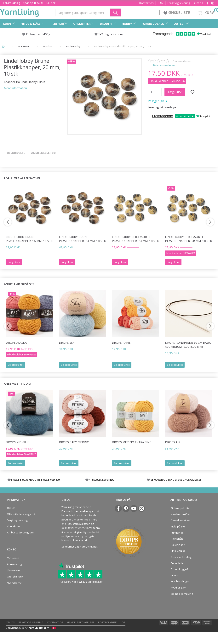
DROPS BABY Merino (74, 442)
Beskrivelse (16, 153)
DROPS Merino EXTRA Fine (131, 442)
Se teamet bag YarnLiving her (79, 546)
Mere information (15, 88)
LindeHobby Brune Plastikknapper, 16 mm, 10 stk (29, 239)
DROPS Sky (67, 342)
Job (123, 622)
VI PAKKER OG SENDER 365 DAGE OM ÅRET (176, 479)
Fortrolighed (107, 622)
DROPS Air (172, 442)
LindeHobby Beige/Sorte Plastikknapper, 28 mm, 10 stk (188, 239)
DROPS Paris (121, 342)
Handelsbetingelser (80, 622)
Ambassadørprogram (20, 532)
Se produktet (15, 364)
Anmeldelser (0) (43, 153)
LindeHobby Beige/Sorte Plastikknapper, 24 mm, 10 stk (135, 239)
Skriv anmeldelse (163, 65)
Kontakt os (146, 3)
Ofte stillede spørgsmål (21, 514)
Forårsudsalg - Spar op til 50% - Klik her (29, 3)
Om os (198, 3)
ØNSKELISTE (177, 12)
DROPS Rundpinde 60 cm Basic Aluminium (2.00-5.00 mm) (188, 344)
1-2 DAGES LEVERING (101, 479)
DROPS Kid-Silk (17, 442)
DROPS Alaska (16, 342)
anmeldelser (182, 61)
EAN (160, 3)
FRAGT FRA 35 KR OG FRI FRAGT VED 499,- (36, 479)
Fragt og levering (178, 3)
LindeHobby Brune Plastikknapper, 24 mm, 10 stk (82, 239)
